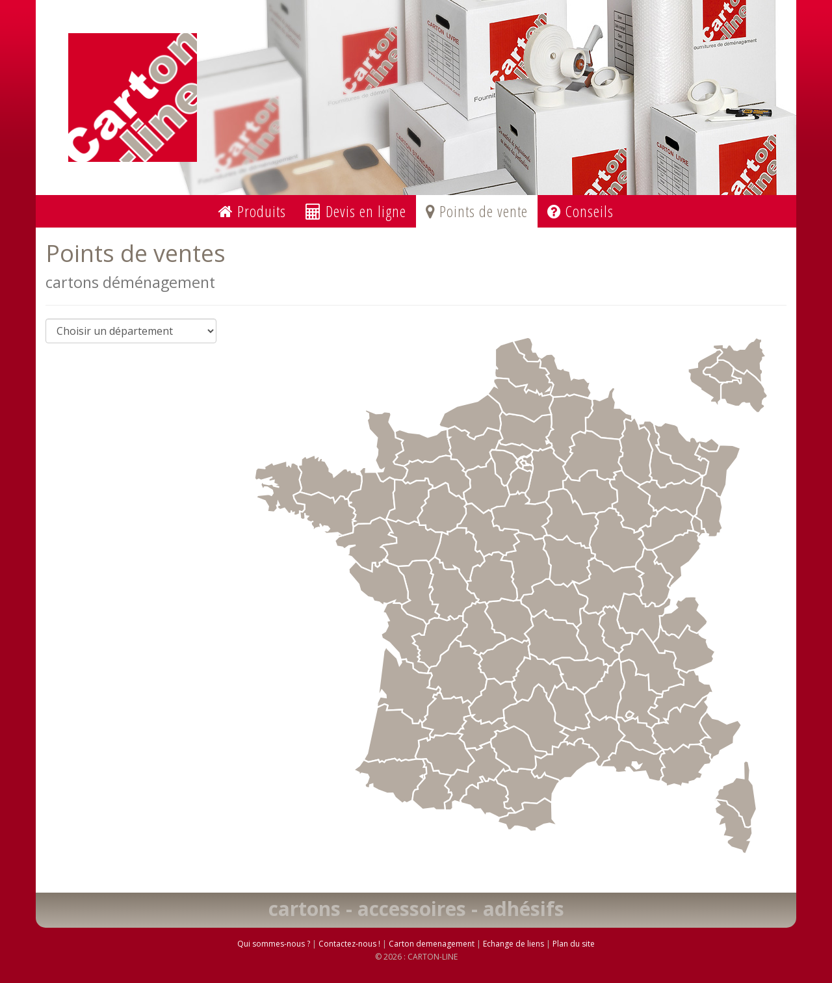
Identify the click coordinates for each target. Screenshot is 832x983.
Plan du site (573, 943)
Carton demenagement (431, 943)
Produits (252, 211)
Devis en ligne (356, 211)
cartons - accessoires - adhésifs (416, 908)
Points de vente (477, 211)
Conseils (580, 211)
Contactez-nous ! (349, 943)
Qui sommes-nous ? (273, 943)
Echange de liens (513, 943)
